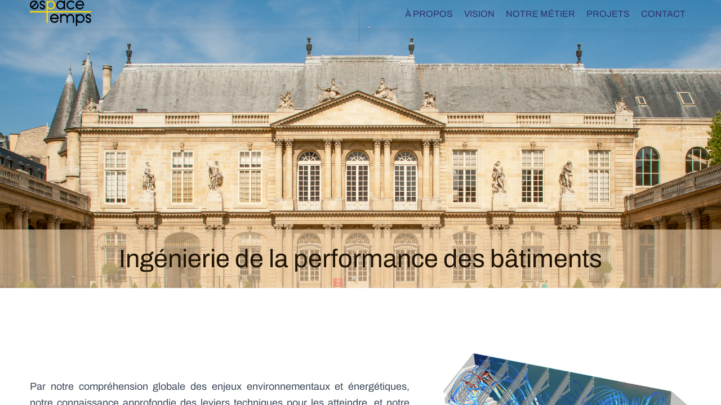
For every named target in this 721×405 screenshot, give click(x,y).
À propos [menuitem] (429, 14)
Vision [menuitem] (479, 14)
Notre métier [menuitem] (540, 14)
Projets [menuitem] (608, 14)
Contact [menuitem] (663, 14)
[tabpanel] (360, 144)
